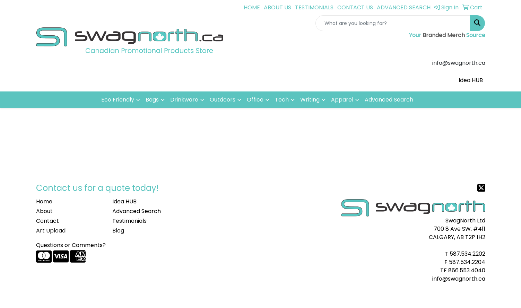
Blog (118, 231)
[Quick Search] (392, 23)
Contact (47, 221)
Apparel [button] (342, 100)
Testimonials (129, 221)
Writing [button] (310, 100)
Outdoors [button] (222, 100)
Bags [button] (152, 100)
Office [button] (255, 100)
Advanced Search (389, 100)
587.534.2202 (467, 254)
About (44, 211)
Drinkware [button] (184, 100)
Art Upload (51, 231)
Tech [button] (282, 100)
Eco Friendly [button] (117, 100)
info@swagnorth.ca (458, 279)
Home (44, 201)
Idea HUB (471, 80)
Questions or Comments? (71, 245)
